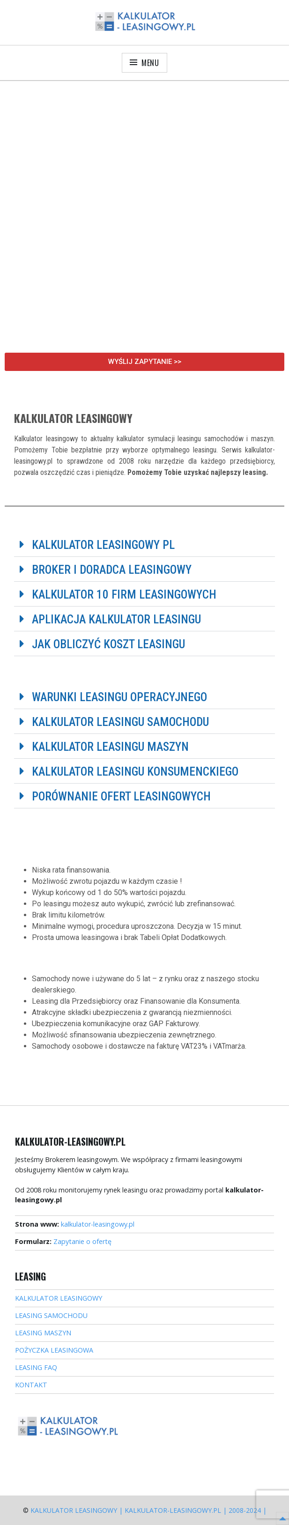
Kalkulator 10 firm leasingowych (124, 594)
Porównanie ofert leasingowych (121, 796)
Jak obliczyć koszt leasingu (108, 644)
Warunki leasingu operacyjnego (119, 697)
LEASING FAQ (36, 1367)
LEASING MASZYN (43, 1332)
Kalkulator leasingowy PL (103, 545)
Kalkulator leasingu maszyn (110, 747)
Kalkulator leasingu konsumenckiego (135, 771)
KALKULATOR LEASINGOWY (58, 1298)
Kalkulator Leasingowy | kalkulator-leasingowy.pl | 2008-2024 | (148, 1510)
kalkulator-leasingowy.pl (97, 1224)
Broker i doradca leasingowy (112, 570)
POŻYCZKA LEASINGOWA (54, 1350)
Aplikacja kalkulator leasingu (116, 619)
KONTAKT (31, 1384)
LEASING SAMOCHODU (51, 1315)
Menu (150, 62)
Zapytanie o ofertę (82, 1241)
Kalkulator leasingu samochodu (120, 722)
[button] (144, 544)
